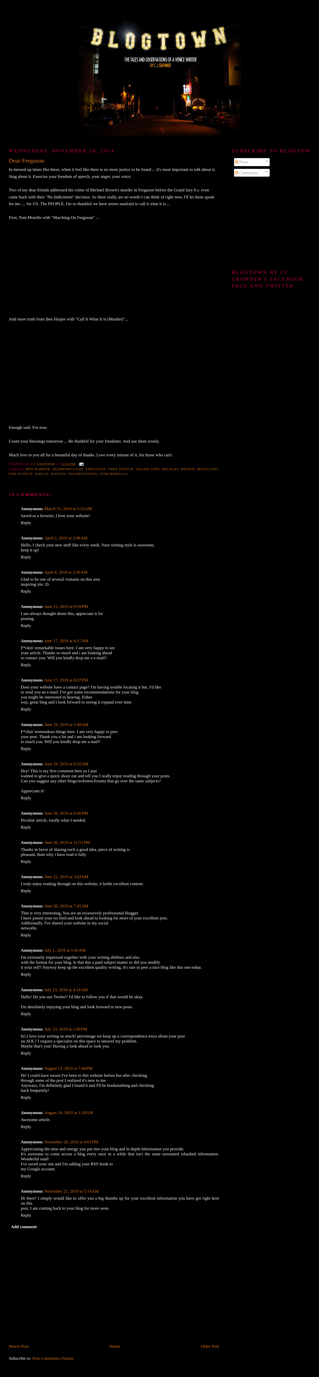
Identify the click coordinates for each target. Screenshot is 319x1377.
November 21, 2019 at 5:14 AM (71, 1191)
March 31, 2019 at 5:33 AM (68, 508)
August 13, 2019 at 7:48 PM (68, 1068)
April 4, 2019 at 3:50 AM (65, 572)
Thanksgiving (83, 474)
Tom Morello (114, 474)
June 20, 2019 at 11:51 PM (67, 842)
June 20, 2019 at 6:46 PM (66, 813)
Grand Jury (148, 469)
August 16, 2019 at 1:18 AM (68, 1112)
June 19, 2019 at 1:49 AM (66, 724)
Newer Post (19, 1346)
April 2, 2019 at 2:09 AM (65, 538)
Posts (241, 162)
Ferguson (95, 469)
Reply (26, 522)
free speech (121, 469)
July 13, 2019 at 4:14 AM (66, 989)
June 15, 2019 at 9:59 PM (66, 606)
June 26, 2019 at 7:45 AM (66, 906)
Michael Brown (178, 469)
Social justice (50, 474)
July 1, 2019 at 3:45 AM (65, 950)
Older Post (210, 1346)
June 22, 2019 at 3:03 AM (66, 876)
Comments (246, 172)
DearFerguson (67, 469)
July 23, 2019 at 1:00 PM (65, 1029)
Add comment (24, 1226)
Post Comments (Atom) (52, 1358)
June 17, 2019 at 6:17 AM (66, 640)
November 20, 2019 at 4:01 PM (71, 1142)
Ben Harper (38, 469)
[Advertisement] (271, 223)
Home (115, 1346)
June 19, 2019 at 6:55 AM (66, 764)
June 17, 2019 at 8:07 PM (66, 680)
